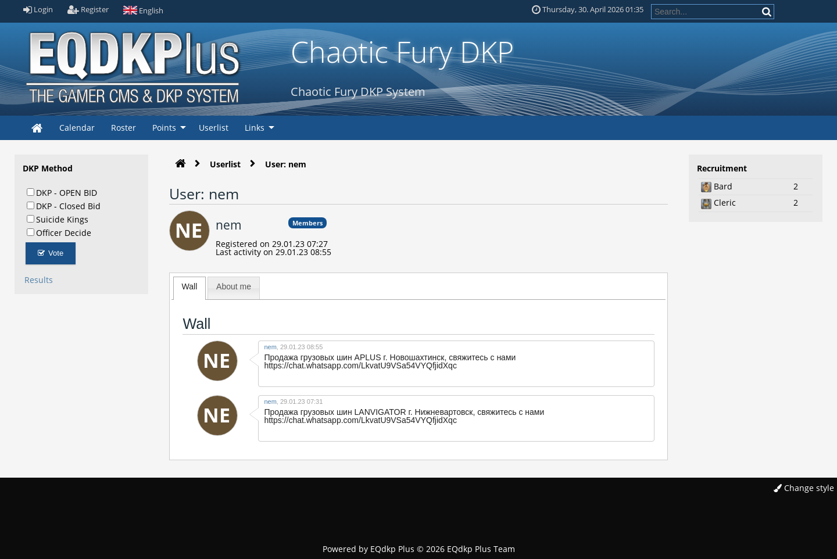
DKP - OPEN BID (62, 192)
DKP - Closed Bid (64, 205)
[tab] (189, 288)
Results (38, 279)
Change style (804, 487)
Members (307, 222)
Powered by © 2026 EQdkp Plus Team (419, 548)
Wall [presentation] (190, 286)
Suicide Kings (57, 219)
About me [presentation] (233, 286)
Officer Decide (59, 232)
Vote (51, 253)
